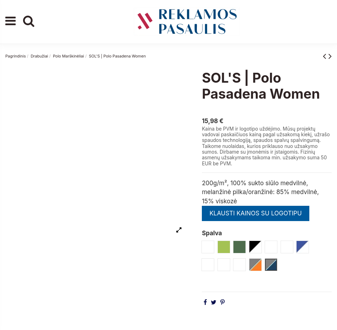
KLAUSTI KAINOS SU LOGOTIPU (255, 213)
